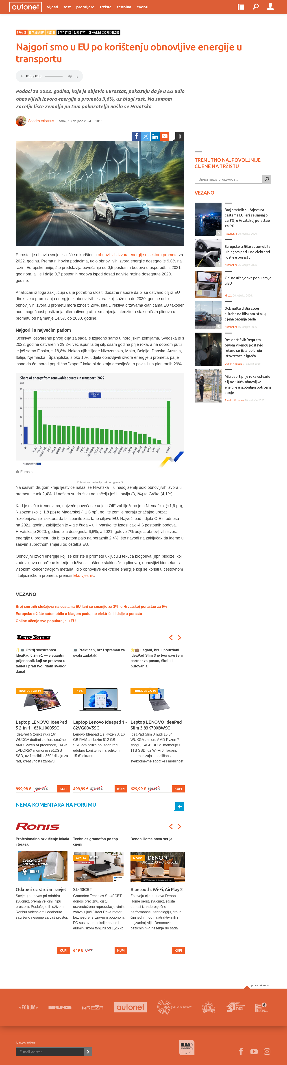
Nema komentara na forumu (56, 805)
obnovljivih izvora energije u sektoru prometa (138, 255)
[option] (43, 720)
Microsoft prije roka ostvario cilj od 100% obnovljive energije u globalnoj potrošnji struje (248, 384)
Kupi (63, 789)
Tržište (112, 11)
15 (218, 264)
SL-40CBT (82, 889)
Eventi (149, 11)
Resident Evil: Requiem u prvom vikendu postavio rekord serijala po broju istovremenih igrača (244, 348)
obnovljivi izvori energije (104, 32)
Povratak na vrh (261, 985)
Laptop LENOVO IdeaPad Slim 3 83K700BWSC (156, 724)
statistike (64, 32)
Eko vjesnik (83, 575)
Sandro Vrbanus (41, 121)
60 (218, 326)
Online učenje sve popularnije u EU (46, 621)
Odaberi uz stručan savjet (41, 889)
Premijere (92, 11)
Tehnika (130, 11)
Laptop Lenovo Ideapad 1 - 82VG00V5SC (100, 724)
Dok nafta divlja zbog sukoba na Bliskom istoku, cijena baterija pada (245, 313)
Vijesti (59, 11)
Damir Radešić (233, 363)
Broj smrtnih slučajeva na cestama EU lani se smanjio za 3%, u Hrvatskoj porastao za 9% (91, 606)
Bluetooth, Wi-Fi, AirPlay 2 (156, 889)
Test (73, 11)
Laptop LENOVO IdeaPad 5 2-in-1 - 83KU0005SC (41, 724)
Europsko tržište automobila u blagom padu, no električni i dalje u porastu (79, 614)
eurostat (80, 32)
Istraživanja (36, 32)
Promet (21, 32)
